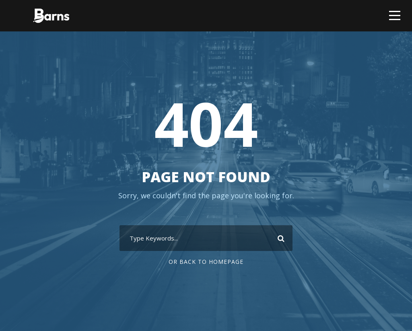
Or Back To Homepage (206, 261)
